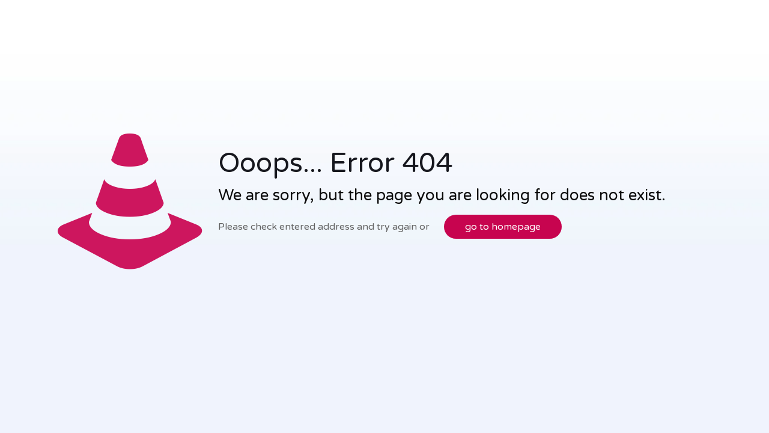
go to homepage (503, 227)
